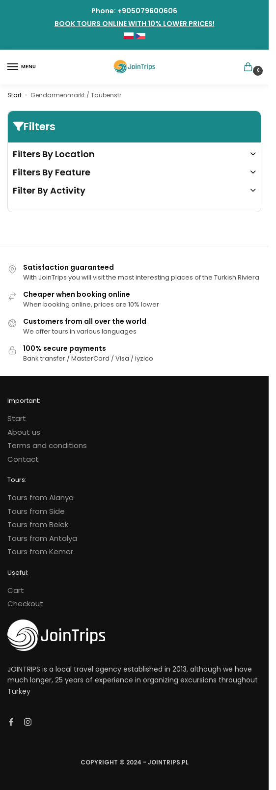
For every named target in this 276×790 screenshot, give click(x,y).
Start (14, 95)
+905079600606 (147, 11)
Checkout (25, 603)
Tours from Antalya (42, 538)
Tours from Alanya (40, 497)
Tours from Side (36, 511)
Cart (15, 590)
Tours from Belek (37, 524)
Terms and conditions (47, 445)
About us (23, 432)
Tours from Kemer (40, 551)
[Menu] (22, 67)
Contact (23, 459)
